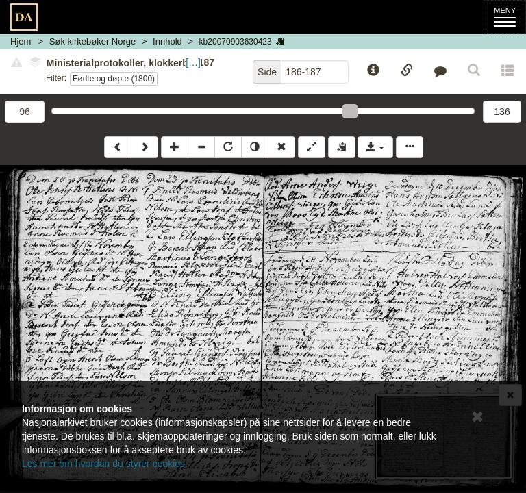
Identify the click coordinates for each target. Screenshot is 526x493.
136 (502, 111)
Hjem (20, 41)
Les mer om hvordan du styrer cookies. (105, 463)
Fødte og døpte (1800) (114, 79)
